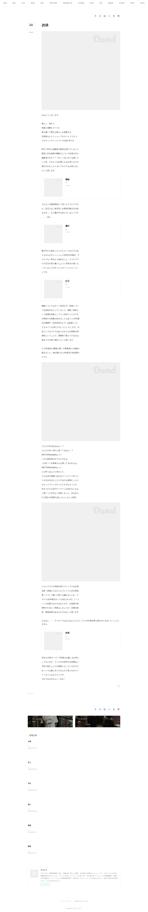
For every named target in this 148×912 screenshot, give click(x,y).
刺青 (29, 846)
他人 (29, 804)
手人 (29, 762)
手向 (29, 783)
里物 (29, 825)
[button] (15, 3)
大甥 (29, 741)
